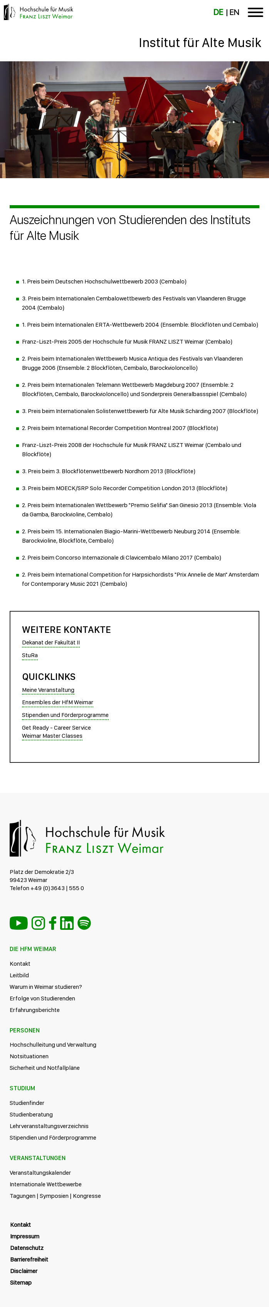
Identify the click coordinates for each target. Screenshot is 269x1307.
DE (218, 12)
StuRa (30, 655)
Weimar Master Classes (52, 735)
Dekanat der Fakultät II (51, 642)
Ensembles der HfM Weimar (57, 702)
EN (234, 12)
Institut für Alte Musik (200, 42)
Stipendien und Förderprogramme (65, 714)
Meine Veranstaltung (48, 689)
